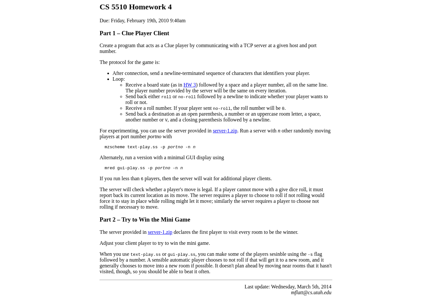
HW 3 (189, 85)
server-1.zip (225, 130)
